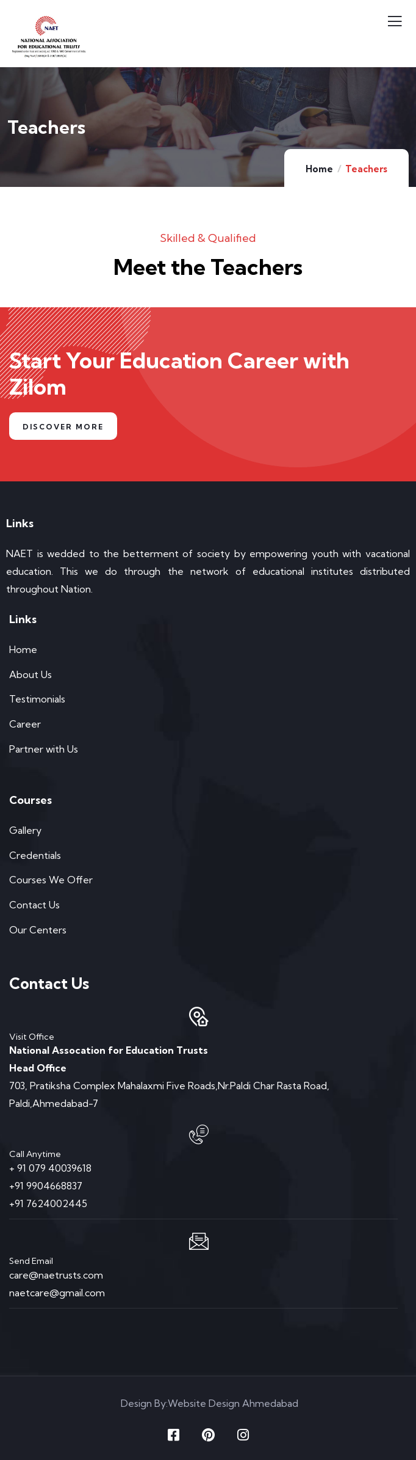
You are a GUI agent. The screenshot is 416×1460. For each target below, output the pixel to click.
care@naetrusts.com (56, 1275)
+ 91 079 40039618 (50, 1168)
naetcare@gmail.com (57, 1293)
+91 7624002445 (48, 1203)
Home (319, 169)
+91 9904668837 (45, 1186)
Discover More (63, 426)
